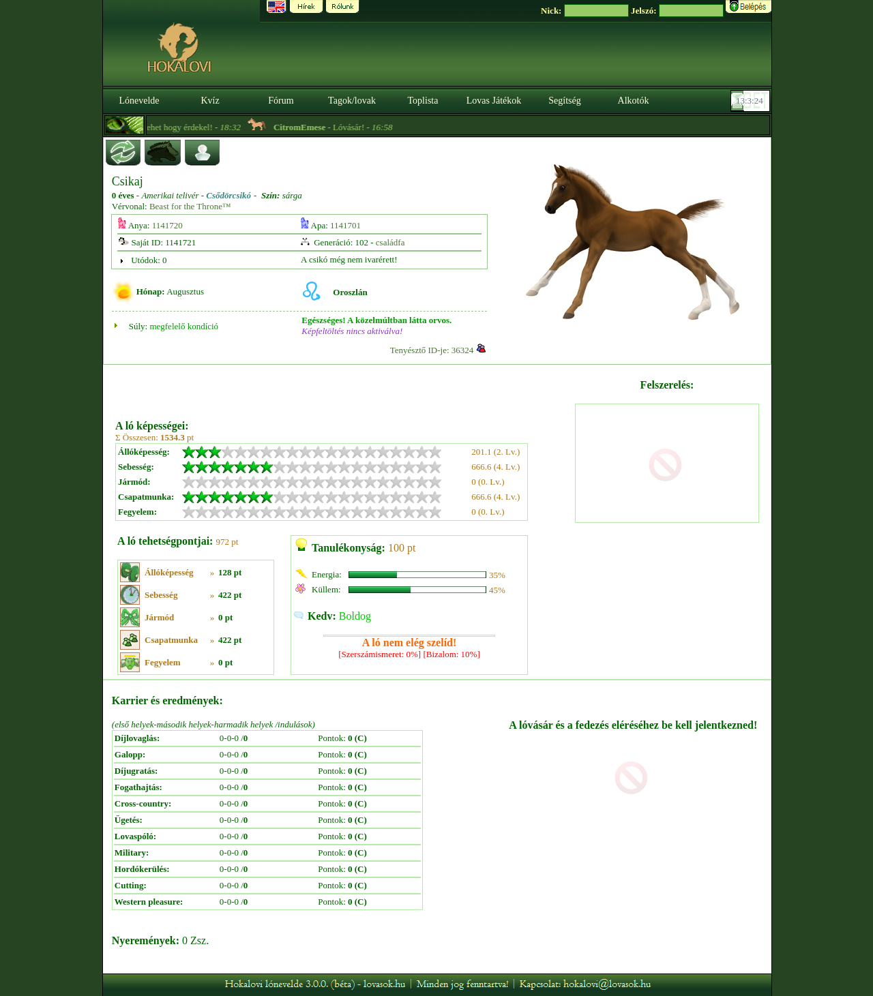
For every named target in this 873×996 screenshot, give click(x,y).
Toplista (423, 100)
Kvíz (210, 100)
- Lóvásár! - (346, 127)
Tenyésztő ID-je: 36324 (432, 350)
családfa (390, 242)
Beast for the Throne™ (190, 206)
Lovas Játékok (494, 100)
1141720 (167, 225)
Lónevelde (139, 100)
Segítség (564, 100)
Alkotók (633, 100)
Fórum (280, 100)
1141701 (345, 225)
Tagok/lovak (352, 100)
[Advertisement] (343, 387)
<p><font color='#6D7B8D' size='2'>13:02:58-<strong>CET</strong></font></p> (752, 101)
